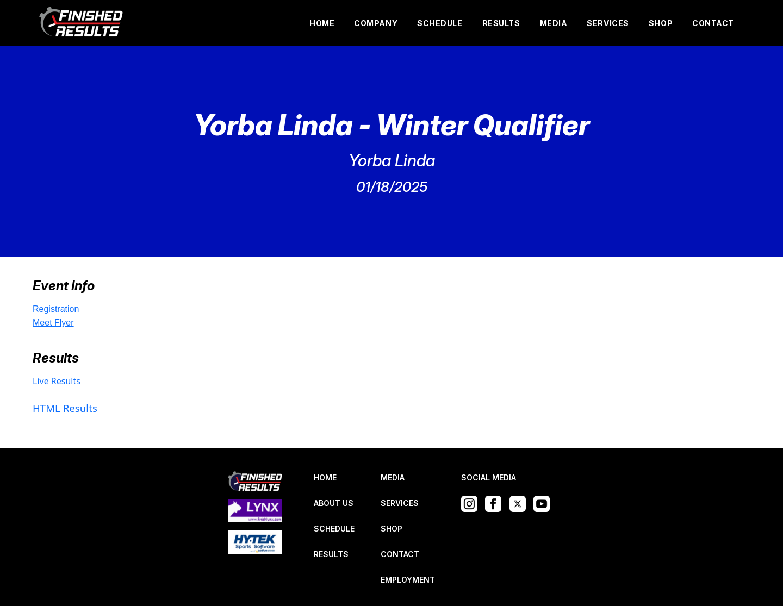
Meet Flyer (53, 322)
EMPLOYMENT (408, 579)
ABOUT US (333, 503)
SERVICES (608, 23)
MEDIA (554, 23)
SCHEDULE (439, 23)
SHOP (661, 23)
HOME (321, 23)
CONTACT (713, 23)
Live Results (56, 381)
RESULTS (501, 23)
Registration (56, 309)
